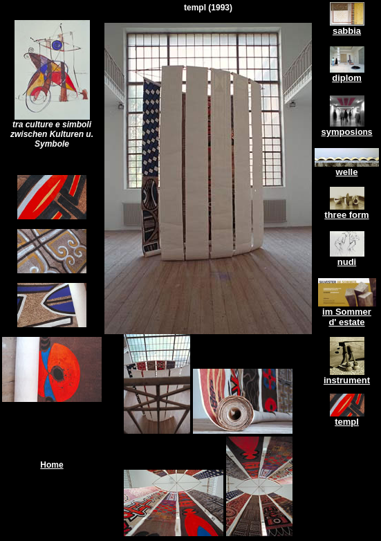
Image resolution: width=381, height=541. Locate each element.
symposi (339, 132)
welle (347, 172)
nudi (346, 262)
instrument (347, 380)
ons (364, 132)
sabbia (347, 31)
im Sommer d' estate (346, 316)
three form (346, 215)
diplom (347, 78)
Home (51, 465)
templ (347, 421)
